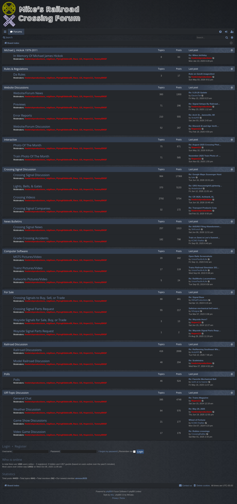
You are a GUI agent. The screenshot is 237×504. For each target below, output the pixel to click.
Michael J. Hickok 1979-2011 (21, 50)
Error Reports (22, 115)
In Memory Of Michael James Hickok (38, 56)
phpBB (109, 492)
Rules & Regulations (16, 69)
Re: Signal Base (196, 297)
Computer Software (16, 251)
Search (9, 37)
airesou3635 (81, 478)
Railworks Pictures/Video (30, 279)
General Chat (22, 398)
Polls (7, 374)
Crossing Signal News (28, 227)
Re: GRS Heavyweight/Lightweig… (205, 186)
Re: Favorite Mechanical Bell (202, 379)
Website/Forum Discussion (31, 127)
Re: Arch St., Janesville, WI (202, 115)
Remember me (127, 451)
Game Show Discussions (30, 420)
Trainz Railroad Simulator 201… (204, 267)
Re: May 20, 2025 (197, 409)
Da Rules (19, 74)
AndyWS (195, 118)
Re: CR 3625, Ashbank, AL (201, 197)
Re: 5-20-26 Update (198, 92)
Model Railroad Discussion (31, 361)
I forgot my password (108, 451)
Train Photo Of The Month (31, 156)
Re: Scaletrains (196, 360)
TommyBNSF (100, 59)
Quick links (6, 32)
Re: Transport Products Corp (203, 208)
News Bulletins (13, 221)
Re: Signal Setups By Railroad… (204, 104)
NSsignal (195, 311)
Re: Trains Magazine (198, 398)
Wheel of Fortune (197, 420)
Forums (18, 31)
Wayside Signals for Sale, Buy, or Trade (39, 320)
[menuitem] (220, 32)
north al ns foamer (199, 382)
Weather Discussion (27, 409)
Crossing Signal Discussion (20, 169)
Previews (19, 104)
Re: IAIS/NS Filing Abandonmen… (205, 226)
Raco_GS (77, 59)
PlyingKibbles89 (64, 59)
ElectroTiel (196, 95)
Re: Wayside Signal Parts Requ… (205, 330)
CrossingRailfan (198, 434)
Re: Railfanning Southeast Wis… (204, 349)
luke (193, 177)
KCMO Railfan (197, 240)
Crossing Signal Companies (31, 208)
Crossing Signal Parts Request (33, 309)
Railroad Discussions (27, 350)
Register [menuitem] (233, 32)
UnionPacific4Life (199, 259)
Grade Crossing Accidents (31, 238)
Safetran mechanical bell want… (204, 308)
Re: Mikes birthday (198, 55)
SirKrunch (195, 229)
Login (21, 37)
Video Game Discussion (29, 432)
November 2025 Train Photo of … (205, 156)
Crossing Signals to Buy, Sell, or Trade (39, 298)
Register (33, 37)
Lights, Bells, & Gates (27, 186)
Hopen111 (88, 59)
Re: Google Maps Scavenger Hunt (205, 174)
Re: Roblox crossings (199, 431)
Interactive (10, 139)
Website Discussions (16, 87)
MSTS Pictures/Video (27, 257)
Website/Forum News (28, 93)
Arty (112, 495)
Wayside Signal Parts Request (33, 331)
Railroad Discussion (16, 344)
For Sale (9, 292)
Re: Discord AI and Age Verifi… (204, 126)
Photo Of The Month (27, 145)
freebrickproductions (35, 59)
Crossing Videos (24, 197)
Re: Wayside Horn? (198, 319)
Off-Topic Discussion (16, 392)
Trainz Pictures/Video (28, 268)
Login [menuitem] (227, 32)
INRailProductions (199, 300)
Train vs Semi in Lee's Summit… (204, 237)
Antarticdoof (196, 188)
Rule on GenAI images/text (201, 74)
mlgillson (50, 59)
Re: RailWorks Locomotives (202, 278)
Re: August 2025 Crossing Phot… (205, 145)
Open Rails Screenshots (200, 256)
